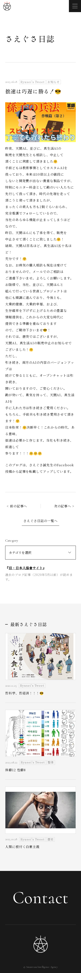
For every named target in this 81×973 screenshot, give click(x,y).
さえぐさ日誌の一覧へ (40, 520)
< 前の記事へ (17, 506)
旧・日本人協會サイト (26, 568)
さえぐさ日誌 (30, 38)
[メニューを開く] (75, 6)
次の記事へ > (64, 506)
